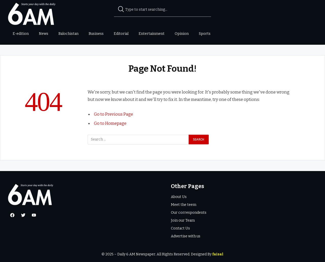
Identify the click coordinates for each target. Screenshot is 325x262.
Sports (204, 34)
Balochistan (68, 34)
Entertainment (152, 34)
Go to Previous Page (114, 114)
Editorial (121, 34)
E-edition (21, 34)
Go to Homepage (110, 123)
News (43, 34)
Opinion (182, 34)
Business (96, 34)
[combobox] (162, 10)
